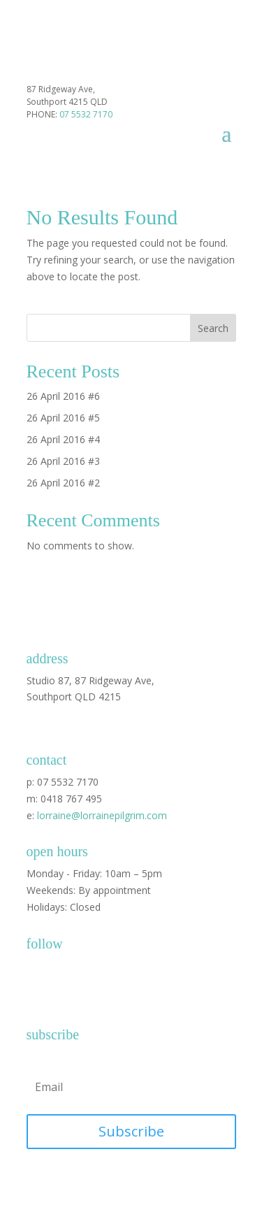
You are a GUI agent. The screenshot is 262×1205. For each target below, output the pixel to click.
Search (213, 328)
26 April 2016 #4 (63, 439)
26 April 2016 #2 (63, 482)
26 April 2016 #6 (63, 396)
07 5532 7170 (85, 114)
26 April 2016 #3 (63, 461)
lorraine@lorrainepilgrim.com (102, 815)
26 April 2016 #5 (63, 417)
